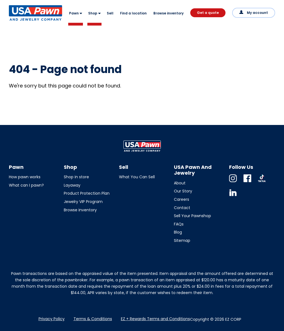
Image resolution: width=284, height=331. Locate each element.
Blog (178, 232)
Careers (181, 199)
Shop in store (76, 177)
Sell (110, 13)
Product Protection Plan (87, 193)
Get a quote (208, 12)
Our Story (183, 191)
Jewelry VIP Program (83, 201)
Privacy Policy (52, 319)
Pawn (74, 13)
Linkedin (233, 196)
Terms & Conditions (92, 319)
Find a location (133, 13)
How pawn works (24, 177)
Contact (182, 207)
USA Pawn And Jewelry (26, 20)
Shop (92, 13)
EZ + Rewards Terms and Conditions (155, 319)
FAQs (179, 224)
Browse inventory (168, 13)
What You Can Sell (137, 177)
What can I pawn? (26, 185)
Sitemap (182, 240)
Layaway (72, 185)
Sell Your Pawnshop (192, 216)
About (180, 183)
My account (257, 12)
